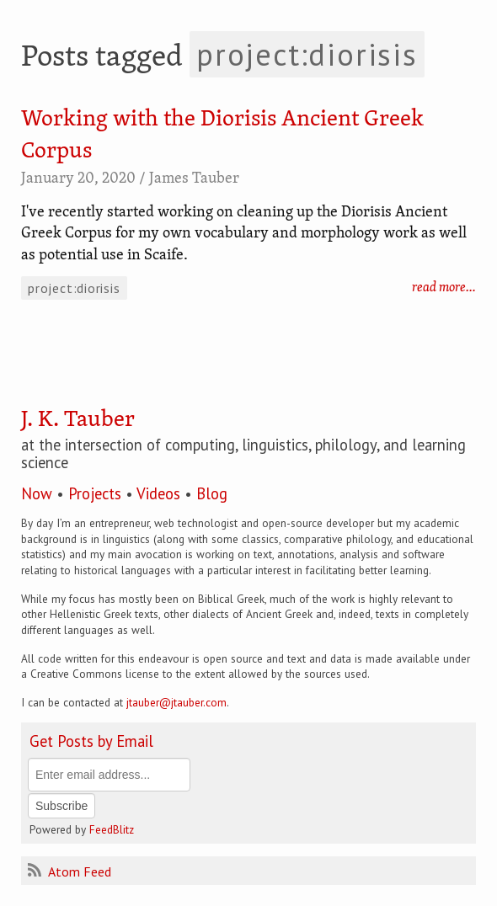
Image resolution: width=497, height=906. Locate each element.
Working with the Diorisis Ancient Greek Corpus (222, 136)
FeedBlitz (111, 829)
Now (36, 493)
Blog (211, 493)
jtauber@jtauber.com (176, 702)
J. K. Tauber (78, 420)
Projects (94, 493)
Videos (158, 493)
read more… (444, 288)
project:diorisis (74, 288)
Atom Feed (69, 871)
